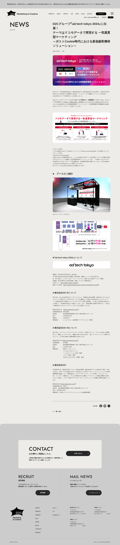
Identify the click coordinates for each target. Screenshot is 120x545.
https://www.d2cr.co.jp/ (70, 309)
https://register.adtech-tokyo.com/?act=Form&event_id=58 (80, 285)
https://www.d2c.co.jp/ (67, 384)
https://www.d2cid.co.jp (70, 340)
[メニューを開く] (112, 14)
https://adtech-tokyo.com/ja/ (69, 283)
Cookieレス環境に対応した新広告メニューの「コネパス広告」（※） (82, 102)
